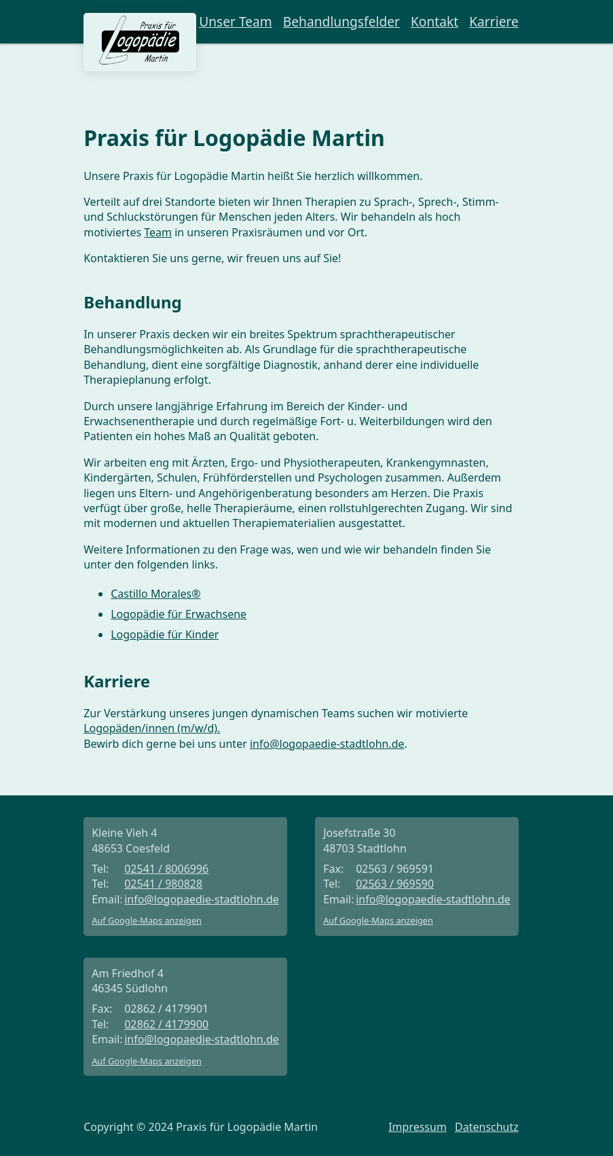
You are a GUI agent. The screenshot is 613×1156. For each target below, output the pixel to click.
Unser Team (235, 22)
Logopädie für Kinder (165, 634)
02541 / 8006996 (166, 868)
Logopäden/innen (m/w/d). (151, 728)
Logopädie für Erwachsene (178, 614)
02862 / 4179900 (166, 1024)
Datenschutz (487, 1126)
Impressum (417, 1126)
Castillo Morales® (155, 593)
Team (158, 232)
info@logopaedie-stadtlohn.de (327, 743)
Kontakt (434, 22)
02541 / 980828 (163, 883)
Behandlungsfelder (341, 22)
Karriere (494, 22)
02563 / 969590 (395, 883)
